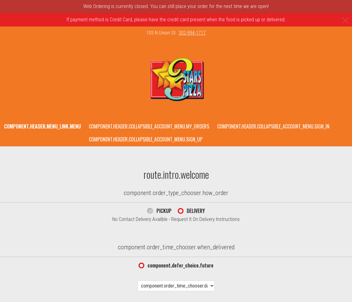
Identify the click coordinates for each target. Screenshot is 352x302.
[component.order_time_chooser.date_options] (176, 285)
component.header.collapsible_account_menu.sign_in (273, 126)
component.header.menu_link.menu (42, 126)
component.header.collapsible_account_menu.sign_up (145, 139)
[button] (176, 80)
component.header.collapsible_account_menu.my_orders (149, 126)
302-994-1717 (192, 33)
